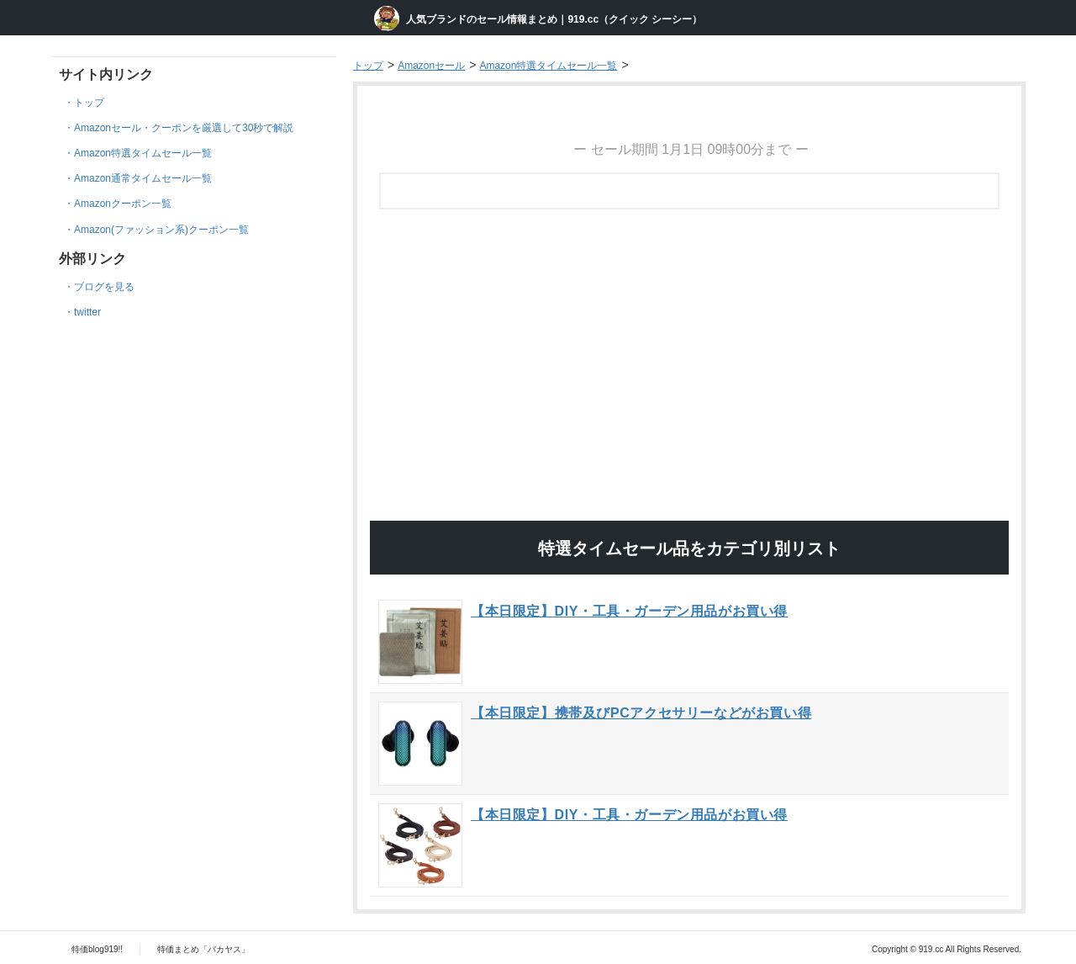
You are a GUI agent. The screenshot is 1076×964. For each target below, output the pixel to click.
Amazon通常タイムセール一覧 (143, 178)
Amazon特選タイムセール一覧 (143, 153)
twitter (87, 312)
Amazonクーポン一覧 (122, 203)
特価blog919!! (97, 949)
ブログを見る (104, 287)
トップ (89, 103)
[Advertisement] (689, 264)
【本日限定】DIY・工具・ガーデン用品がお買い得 (629, 611)
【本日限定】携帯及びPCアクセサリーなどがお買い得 (641, 713)
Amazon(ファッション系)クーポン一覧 (161, 230)
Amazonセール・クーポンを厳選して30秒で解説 (183, 128)
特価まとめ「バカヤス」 (203, 949)
